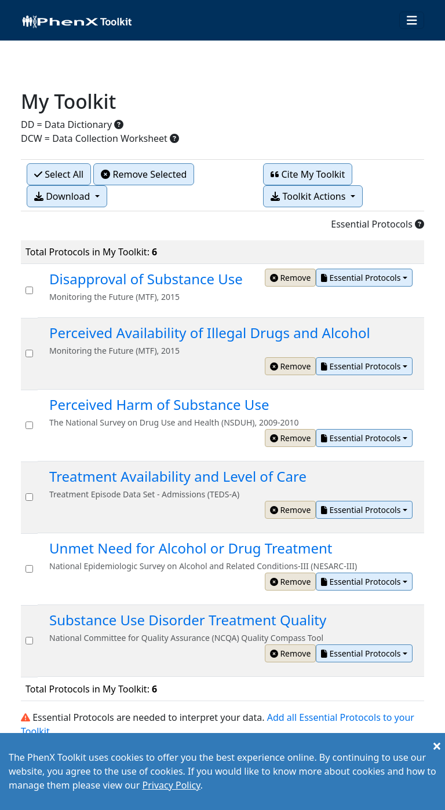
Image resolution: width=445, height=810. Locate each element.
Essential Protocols (360, 277)
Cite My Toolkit (308, 174)
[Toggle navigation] (412, 21)
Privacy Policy (171, 785)
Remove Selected (144, 174)
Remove (290, 277)
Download (63, 196)
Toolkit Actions (309, 196)
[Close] (437, 745)
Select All (58, 174)
